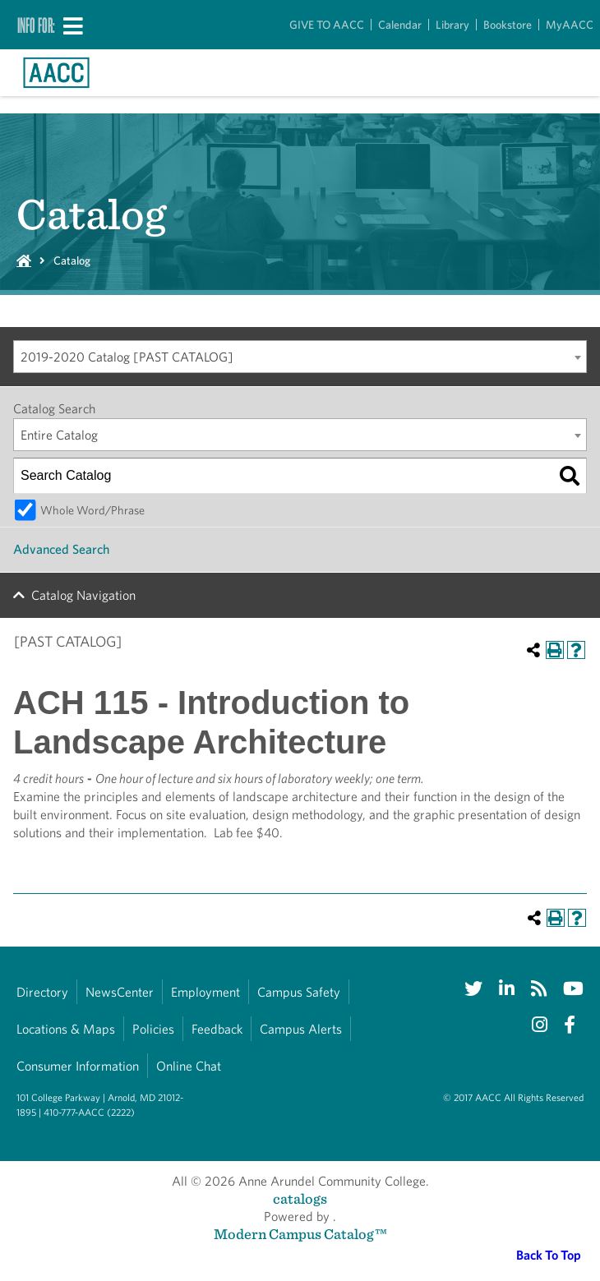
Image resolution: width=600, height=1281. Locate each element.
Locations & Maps (65, 1029)
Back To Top (548, 1255)
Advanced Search (61, 549)
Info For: (36, 25)
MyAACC (569, 24)
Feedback (217, 1029)
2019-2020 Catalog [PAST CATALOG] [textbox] (127, 357)
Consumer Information (77, 1066)
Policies (153, 1029)
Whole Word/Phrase (92, 510)
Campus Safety (298, 992)
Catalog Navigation (83, 595)
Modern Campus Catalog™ (300, 1233)
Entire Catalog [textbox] (59, 435)
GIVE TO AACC (326, 24)
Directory (42, 992)
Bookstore (507, 24)
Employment (205, 992)
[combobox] (300, 356)
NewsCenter (119, 992)
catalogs (300, 1198)
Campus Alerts (301, 1029)
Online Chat (188, 1066)
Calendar (400, 24)
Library (452, 24)
